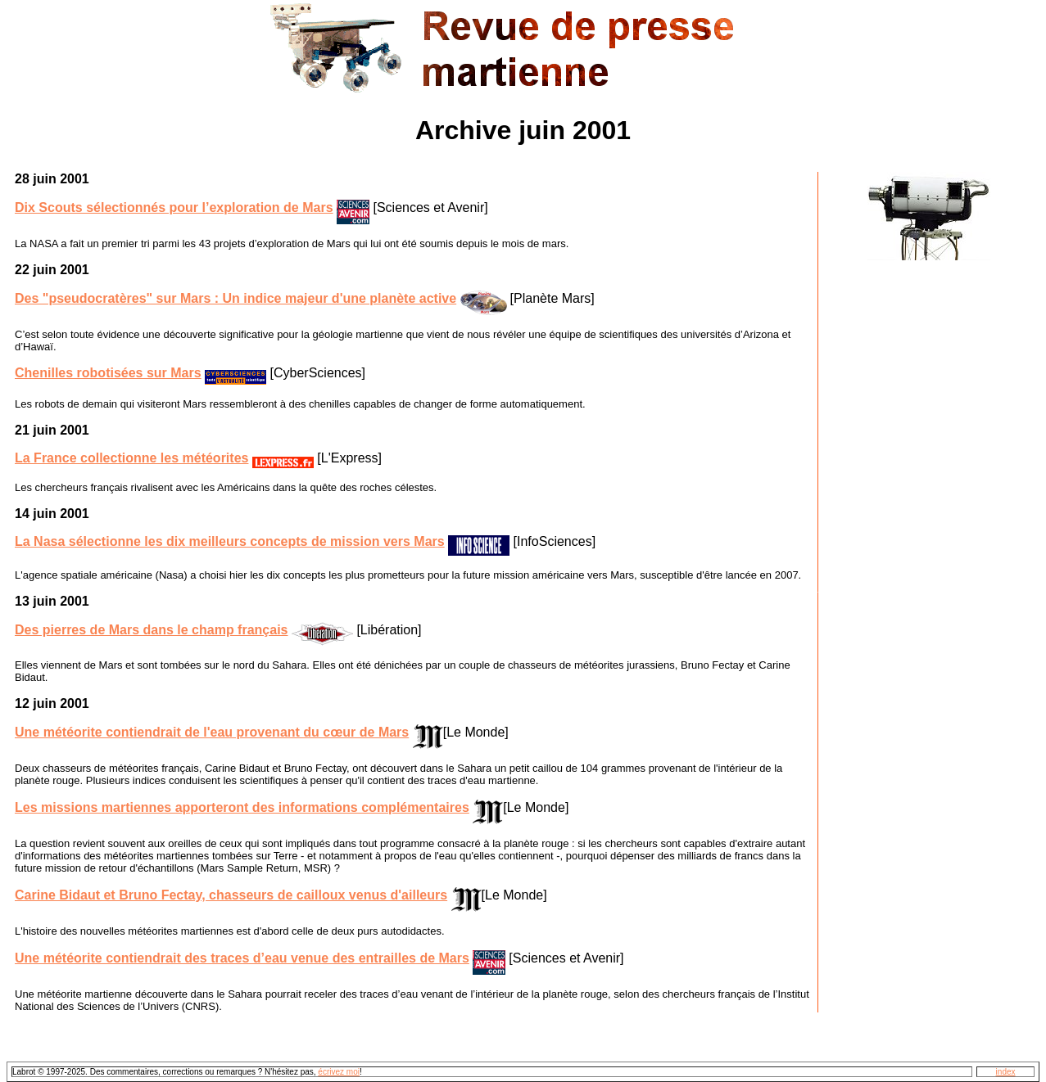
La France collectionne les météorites (131, 458)
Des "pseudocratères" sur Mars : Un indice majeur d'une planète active (235, 298)
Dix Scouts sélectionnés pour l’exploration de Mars (174, 207)
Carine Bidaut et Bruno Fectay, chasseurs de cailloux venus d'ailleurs (231, 895)
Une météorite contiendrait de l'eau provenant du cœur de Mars (212, 732)
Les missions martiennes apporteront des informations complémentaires (242, 807)
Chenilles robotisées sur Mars (108, 373)
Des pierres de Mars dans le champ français (151, 630)
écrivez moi (339, 1071)
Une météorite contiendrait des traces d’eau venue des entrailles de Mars (242, 958)
